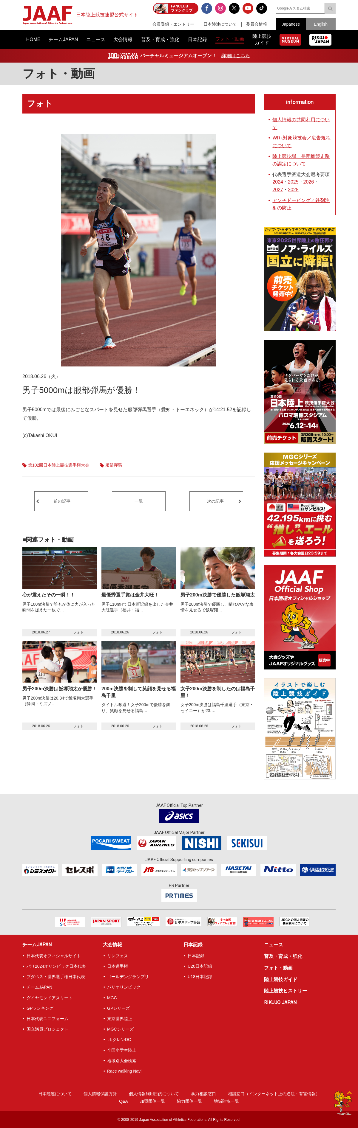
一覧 (139, 501)
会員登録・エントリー (173, 24)
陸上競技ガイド (280, 979)
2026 (308, 181)
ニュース (273, 944)
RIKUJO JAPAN (280, 1002)
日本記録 (193, 944)
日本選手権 (117, 966)
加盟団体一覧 (152, 1101)
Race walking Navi (124, 1071)
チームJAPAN (37, 944)
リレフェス (117, 955)
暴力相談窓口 (203, 1093)
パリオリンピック (124, 987)
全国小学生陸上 (121, 1050)
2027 (277, 189)
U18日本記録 (200, 976)
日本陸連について (220, 24)
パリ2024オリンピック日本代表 (56, 966)
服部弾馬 (113, 465)
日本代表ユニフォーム (47, 1018)
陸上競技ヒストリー (285, 991)
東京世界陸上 (119, 1018)
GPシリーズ (118, 1008)
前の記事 (62, 501)
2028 (293, 189)
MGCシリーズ (120, 1029)
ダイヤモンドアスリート (49, 997)
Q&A (123, 1101)
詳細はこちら (235, 55)
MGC (112, 997)
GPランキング (40, 1008)
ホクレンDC (119, 1039)
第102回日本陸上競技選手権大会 (58, 465)
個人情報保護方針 (100, 1093)
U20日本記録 (200, 966)
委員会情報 (256, 24)
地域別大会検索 (121, 1060)
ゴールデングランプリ (128, 976)
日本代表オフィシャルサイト (54, 955)
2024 (277, 181)
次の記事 (215, 501)
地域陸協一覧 (226, 1101)
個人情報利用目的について (154, 1093)
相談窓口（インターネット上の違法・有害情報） (274, 1093)
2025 (293, 181)
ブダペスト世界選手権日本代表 (56, 976)
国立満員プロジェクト (47, 1029)
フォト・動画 (58, 74)
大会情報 (112, 944)
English (321, 24)
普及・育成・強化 (283, 956)
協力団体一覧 (189, 1101)
